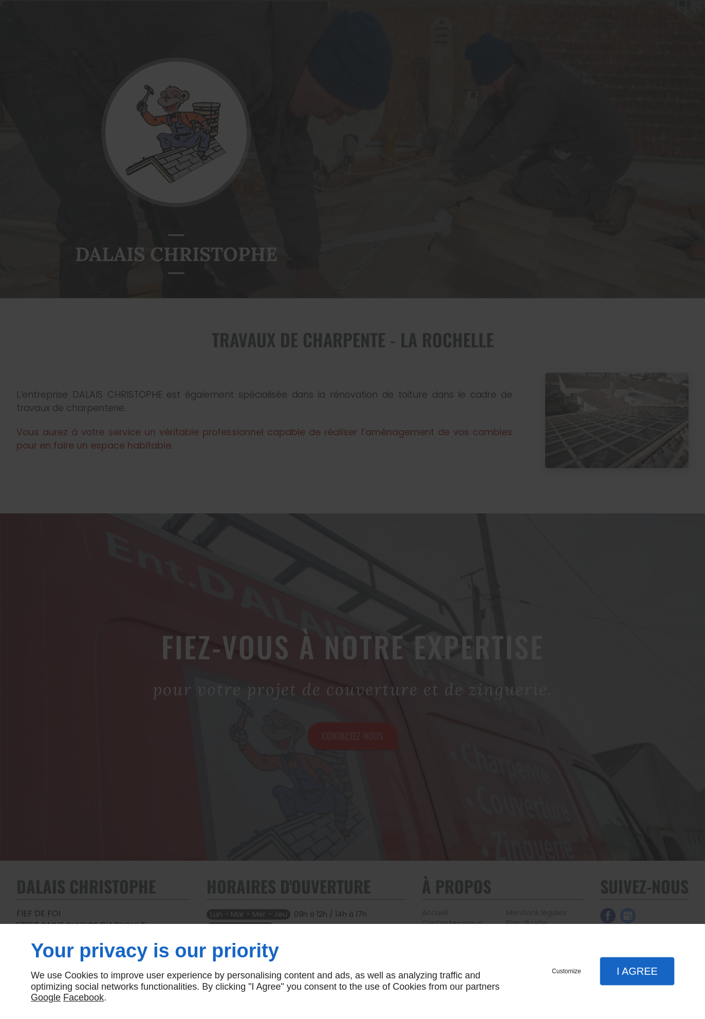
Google (46, 997)
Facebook (83, 997)
